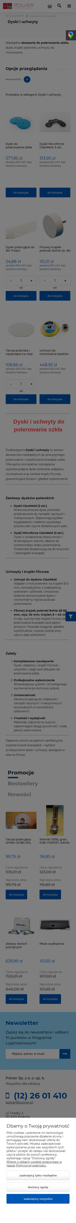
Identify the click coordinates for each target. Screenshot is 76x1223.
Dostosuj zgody (38, 1187)
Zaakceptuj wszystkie (38, 1198)
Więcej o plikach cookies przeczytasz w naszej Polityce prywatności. (34, 1163)
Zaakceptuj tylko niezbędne (38, 1175)
